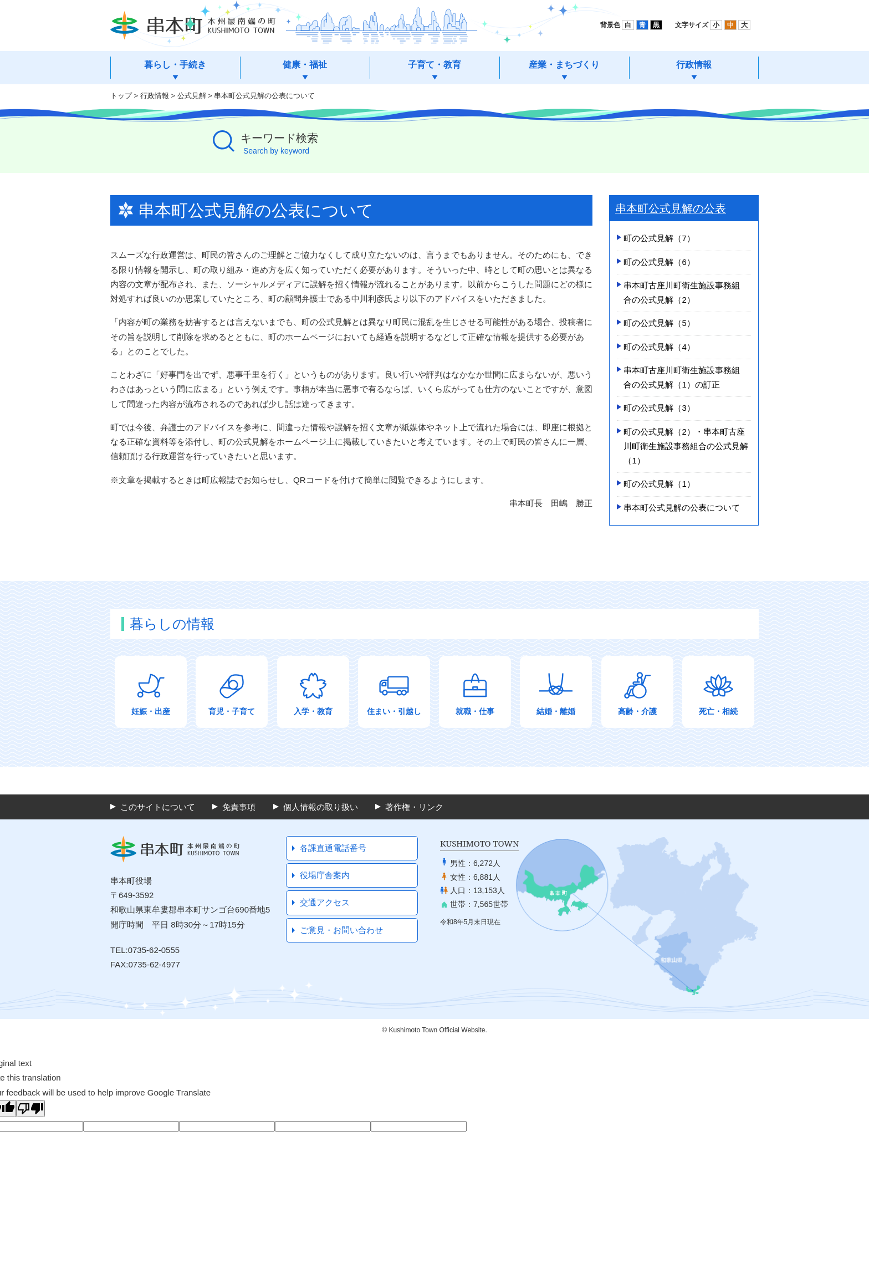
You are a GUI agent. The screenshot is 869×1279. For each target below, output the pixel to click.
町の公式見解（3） (658, 407)
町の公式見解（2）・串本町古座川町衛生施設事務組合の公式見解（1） (685, 446)
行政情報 (154, 95)
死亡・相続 (718, 711)
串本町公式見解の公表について (681, 507)
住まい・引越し (394, 711)
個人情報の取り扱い (320, 807)
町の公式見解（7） (658, 238)
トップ (121, 95)
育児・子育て (231, 711)
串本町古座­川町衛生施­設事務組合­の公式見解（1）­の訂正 (681, 377)
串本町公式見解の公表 (670, 208)
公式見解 (191, 95)
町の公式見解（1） (658, 483)
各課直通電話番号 (333, 848)
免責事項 (238, 807)
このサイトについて (157, 807)
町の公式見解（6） (658, 262)
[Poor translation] (30, 1108)
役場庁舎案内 (325, 875)
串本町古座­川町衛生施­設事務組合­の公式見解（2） (681, 292)
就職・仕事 (475, 711)
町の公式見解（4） (658, 346)
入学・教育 (313, 711)
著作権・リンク (414, 807)
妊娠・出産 (150, 711)
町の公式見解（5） (658, 323)
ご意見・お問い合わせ (341, 930)
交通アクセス (325, 902)
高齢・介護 (637, 711)
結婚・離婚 (555, 711)
